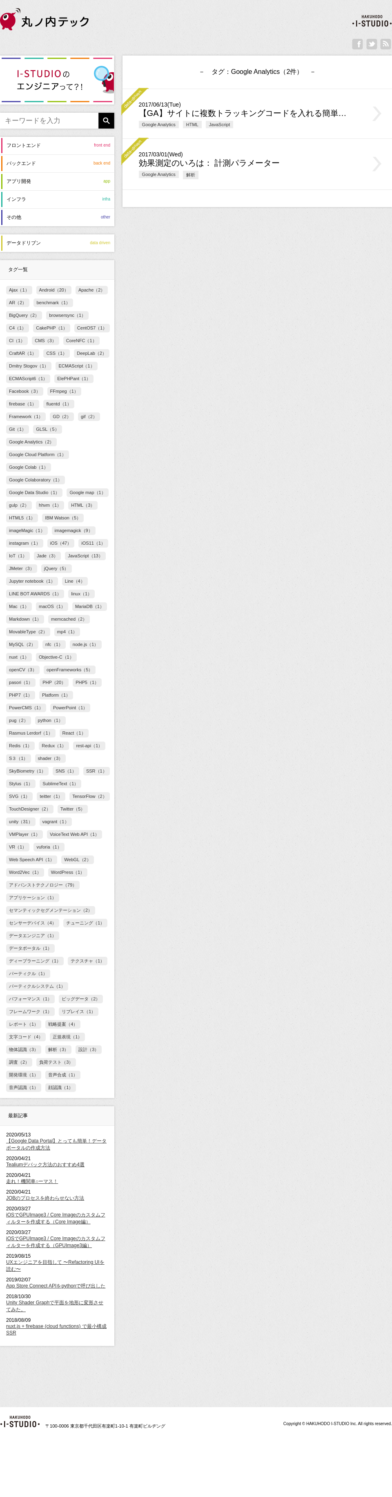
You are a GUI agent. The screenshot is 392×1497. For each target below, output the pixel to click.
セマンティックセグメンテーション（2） (50, 910)
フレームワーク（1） (30, 1011)
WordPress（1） (68, 872)
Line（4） (75, 581)
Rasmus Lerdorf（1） (31, 733)
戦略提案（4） (63, 1024)
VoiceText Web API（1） (74, 834)
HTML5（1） (22, 517)
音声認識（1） (23, 1087)
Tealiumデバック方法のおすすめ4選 (45, 1164)
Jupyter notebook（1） (32, 581)
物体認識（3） (23, 1049)
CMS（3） (45, 340)
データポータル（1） (30, 948)
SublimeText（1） (60, 783)
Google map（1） (87, 492)
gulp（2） (19, 505)
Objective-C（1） (56, 657)
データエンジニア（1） (32, 935)
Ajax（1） (19, 289)
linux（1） (81, 593)
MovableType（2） (28, 631)
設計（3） (88, 1049)
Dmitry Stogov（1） (29, 365)
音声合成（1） (63, 1074)
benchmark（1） (53, 302)
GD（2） (62, 416)
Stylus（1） (21, 783)
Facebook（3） (24, 391)
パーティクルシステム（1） (37, 986)
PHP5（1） (87, 682)
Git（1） (17, 429)
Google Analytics (159, 124)
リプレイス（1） (79, 1011)
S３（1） (18, 758)
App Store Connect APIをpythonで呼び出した (55, 1286)
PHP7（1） (20, 695)
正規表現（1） (67, 1036)
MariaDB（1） (89, 606)
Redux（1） (54, 745)
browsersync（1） (67, 315)
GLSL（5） (47, 429)
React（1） (74, 733)
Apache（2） (91, 289)
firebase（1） (22, 403)
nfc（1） (54, 644)
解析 (190, 174)
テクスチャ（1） (88, 960)
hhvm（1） (50, 505)
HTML (192, 124)
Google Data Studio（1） (34, 492)
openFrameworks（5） (70, 669)
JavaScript (219, 124)
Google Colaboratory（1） (35, 479)
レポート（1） (23, 1024)
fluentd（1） (58, 403)
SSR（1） (96, 771)
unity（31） (21, 821)
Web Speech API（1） (31, 859)
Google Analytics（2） (31, 441)
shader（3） (50, 758)
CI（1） (17, 340)
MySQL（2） (22, 644)
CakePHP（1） (51, 327)
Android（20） (54, 289)
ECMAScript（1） (76, 365)
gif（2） (89, 416)
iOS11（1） (93, 543)
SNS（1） (66, 771)
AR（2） (18, 302)
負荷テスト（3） (56, 1062)
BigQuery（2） (24, 315)
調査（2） (19, 1062)
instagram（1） (24, 543)
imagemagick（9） (74, 530)
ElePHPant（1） (74, 378)
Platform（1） (56, 695)
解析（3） (58, 1049)
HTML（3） (83, 505)
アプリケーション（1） (32, 897)
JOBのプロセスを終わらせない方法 (45, 1198)
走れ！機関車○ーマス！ (32, 1181)
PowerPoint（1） (70, 707)
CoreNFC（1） (81, 340)
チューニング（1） (85, 922)
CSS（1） (56, 353)
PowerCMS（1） (26, 707)
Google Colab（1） (28, 467)
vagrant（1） (55, 821)
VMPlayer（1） (24, 834)
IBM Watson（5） (63, 517)
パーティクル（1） (28, 973)
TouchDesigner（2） (30, 808)
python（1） (50, 720)
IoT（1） (18, 555)
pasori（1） (21, 682)
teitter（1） (51, 796)
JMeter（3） (21, 568)
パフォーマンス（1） (30, 998)
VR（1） (18, 846)
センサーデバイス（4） (32, 922)
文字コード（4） (26, 1036)
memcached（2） (69, 619)
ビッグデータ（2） (81, 998)
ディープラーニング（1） (35, 960)
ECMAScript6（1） (28, 378)
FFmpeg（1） (64, 391)
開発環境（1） (23, 1074)
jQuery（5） (56, 568)
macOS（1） (52, 606)
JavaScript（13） (85, 555)
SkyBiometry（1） (27, 771)
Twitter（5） (72, 808)
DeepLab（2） (92, 353)
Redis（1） (20, 745)
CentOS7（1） (92, 327)
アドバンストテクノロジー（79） (43, 884)
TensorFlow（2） (89, 796)
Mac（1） (19, 606)
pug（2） (18, 720)
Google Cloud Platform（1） (37, 454)
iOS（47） (61, 543)
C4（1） (17, 327)
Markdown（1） (25, 619)
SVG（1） (19, 796)
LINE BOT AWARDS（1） (35, 593)
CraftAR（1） (22, 353)
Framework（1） (26, 416)
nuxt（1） (19, 657)
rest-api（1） (89, 745)
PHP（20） (54, 682)
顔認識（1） (60, 1087)
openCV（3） (23, 669)
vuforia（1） (48, 846)
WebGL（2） (77, 859)
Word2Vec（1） (25, 872)
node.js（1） (86, 644)
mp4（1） (67, 631)
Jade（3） (47, 555)
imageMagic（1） (27, 530)
